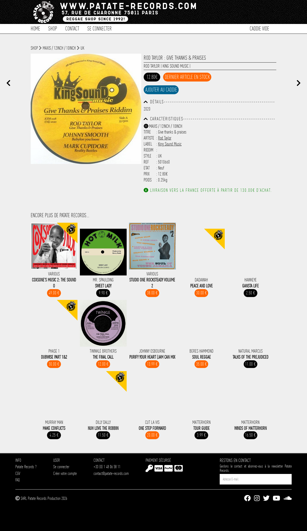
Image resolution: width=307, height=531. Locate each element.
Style (147, 156)
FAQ (17, 479)
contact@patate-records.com (111, 473)
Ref (146, 162)
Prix (147, 174)
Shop (52, 28)
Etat (147, 168)
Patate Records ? (25, 466)
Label (148, 144)
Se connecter (99, 28)
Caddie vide (259, 28)
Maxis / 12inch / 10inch (59, 48)
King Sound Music (176, 66)
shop (34, 48)
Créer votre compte (65, 473)
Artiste (149, 138)
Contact (72, 28)
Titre (147, 132)
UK (82, 48)
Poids (148, 180)
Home (35, 28)
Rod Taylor (152, 66)
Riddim (148, 150)
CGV (17, 473)
